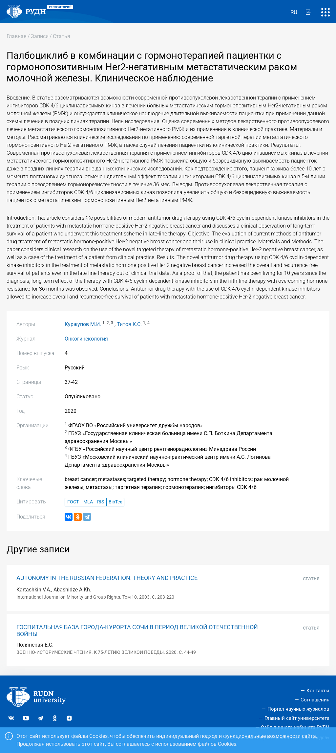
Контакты (317, 691)
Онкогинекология (86, 339)
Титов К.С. (129, 324)
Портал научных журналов (298, 709)
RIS (100, 502)
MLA (88, 502)
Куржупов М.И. (83, 324)
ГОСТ (73, 502)
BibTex (115, 502)
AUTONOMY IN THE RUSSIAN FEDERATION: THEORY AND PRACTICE (107, 578)
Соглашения (315, 700)
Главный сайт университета (296, 718)
